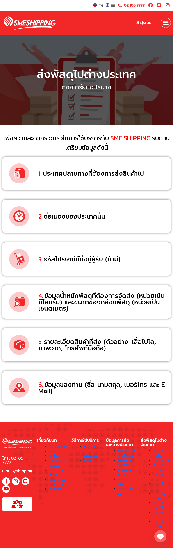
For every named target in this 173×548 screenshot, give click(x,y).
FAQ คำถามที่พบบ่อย (57, 463)
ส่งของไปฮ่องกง (159, 515)
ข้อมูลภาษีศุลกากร (124, 462)
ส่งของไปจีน (161, 460)
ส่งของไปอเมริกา (159, 453)
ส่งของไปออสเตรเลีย (160, 467)
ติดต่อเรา (55, 489)
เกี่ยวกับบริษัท (58, 446)
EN (113, 5)
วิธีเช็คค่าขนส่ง (89, 449)
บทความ (54, 451)
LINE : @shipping (17, 471)
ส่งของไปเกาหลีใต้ (159, 505)
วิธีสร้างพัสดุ (91, 456)
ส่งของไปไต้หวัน (159, 524)
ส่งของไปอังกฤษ (159, 496)
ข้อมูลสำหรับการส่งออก (126, 453)
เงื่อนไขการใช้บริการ (57, 472)
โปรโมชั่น (54, 456)
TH (101, 5)
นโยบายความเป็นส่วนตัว (57, 482)
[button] (166, 23)
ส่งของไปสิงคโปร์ (159, 477)
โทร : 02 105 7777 (12, 460)
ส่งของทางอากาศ (125, 472)
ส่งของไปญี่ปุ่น (159, 486)
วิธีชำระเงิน (90, 460)
